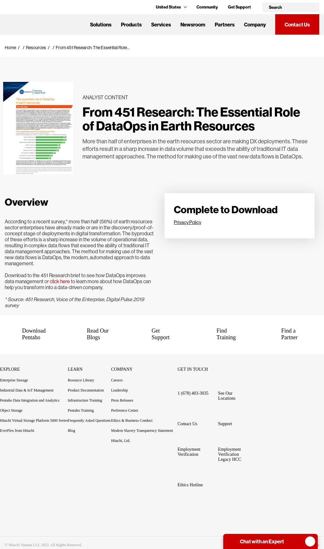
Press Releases (122, 400)
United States (171, 6)
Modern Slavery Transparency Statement (142, 430)
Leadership (119, 390)
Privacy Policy (187, 222)
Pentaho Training (84, 410)
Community (207, 6)
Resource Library (81, 380)
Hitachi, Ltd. (120, 440)
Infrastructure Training (85, 400)
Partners (225, 24)
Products (131, 24)
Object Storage (11, 410)
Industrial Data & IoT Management (27, 390)
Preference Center (124, 410)
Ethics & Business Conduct (132, 420)
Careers (117, 380)
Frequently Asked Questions (89, 420)
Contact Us (297, 24)
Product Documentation (89, 390)
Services (161, 24)
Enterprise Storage (14, 380)
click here (60, 281)
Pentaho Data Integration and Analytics (30, 400)
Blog (71, 430)
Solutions (100, 24)
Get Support (239, 6)
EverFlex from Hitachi (17, 430)
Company (255, 24)
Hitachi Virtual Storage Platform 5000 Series (34, 420)
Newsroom (192, 24)
